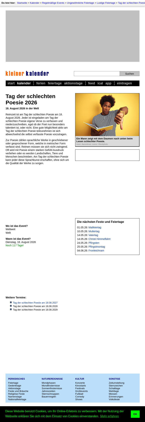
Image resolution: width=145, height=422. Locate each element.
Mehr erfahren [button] (109, 416)
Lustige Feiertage (106, 2)
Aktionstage (73, 83)
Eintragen (124, 83)
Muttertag (94, 231)
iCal (100, 83)
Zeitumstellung (116, 382)
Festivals (80, 388)
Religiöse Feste (16, 393)
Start (11, 83)
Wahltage (114, 391)
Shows (79, 399)
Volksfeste (114, 399)
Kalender (34, 2)
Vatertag (93, 235)
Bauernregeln (49, 396)
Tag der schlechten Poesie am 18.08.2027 (35, 302)
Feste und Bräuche (18, 391)
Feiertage (55, 83)
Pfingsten (94, 242)
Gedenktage (14, 385)
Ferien (40, 83)
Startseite (22, 2)
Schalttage (114, 388)
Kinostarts (80, 385)
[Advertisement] (72, 36)
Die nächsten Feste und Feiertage (100, 221)
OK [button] (135, 414)
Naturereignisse (52, 379)
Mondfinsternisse (51, 385)
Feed (91, 83)
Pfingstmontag (97, 246)
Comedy (79, 396)
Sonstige (114, 379)
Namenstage (15, 396)
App (108, 83)
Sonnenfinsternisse (52, 388)
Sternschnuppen (50, 393)
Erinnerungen (116, 396)
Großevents (81, 391)
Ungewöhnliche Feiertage (80, 2)
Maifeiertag (95, 227)
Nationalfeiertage (17, 399)
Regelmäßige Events (53, 2)
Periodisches (16, 379)
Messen (113, 393)
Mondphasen (49, 382)
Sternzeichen (116, 385)
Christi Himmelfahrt (99, 239)
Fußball (79, 393)
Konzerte (80, 382)
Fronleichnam (96, 250)
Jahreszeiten (48, 391)
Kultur (79, 379)
